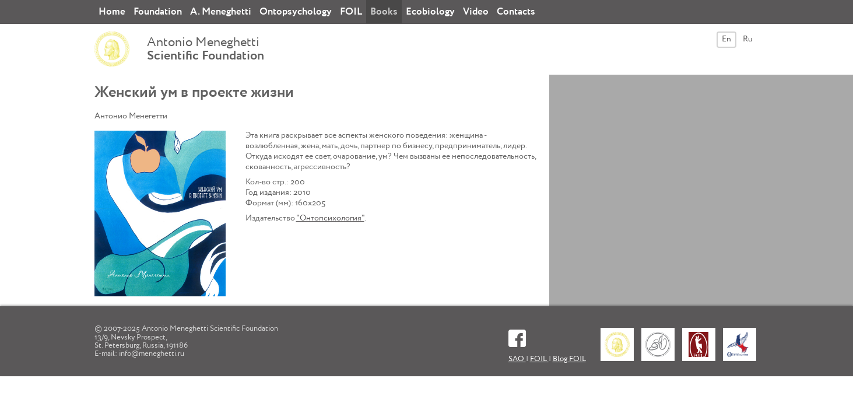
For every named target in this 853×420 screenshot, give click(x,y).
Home (112, 12)
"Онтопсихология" (330, 218)
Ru (748, 39)
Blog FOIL (569, 359)
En (726, 39)
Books (384, 12)
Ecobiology (430, 12)
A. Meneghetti (220, 12)
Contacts (516, 12)
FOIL (351, 12)
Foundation (158, 12)
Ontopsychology (295, 12)
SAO (517, 359)
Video (476, 12)
